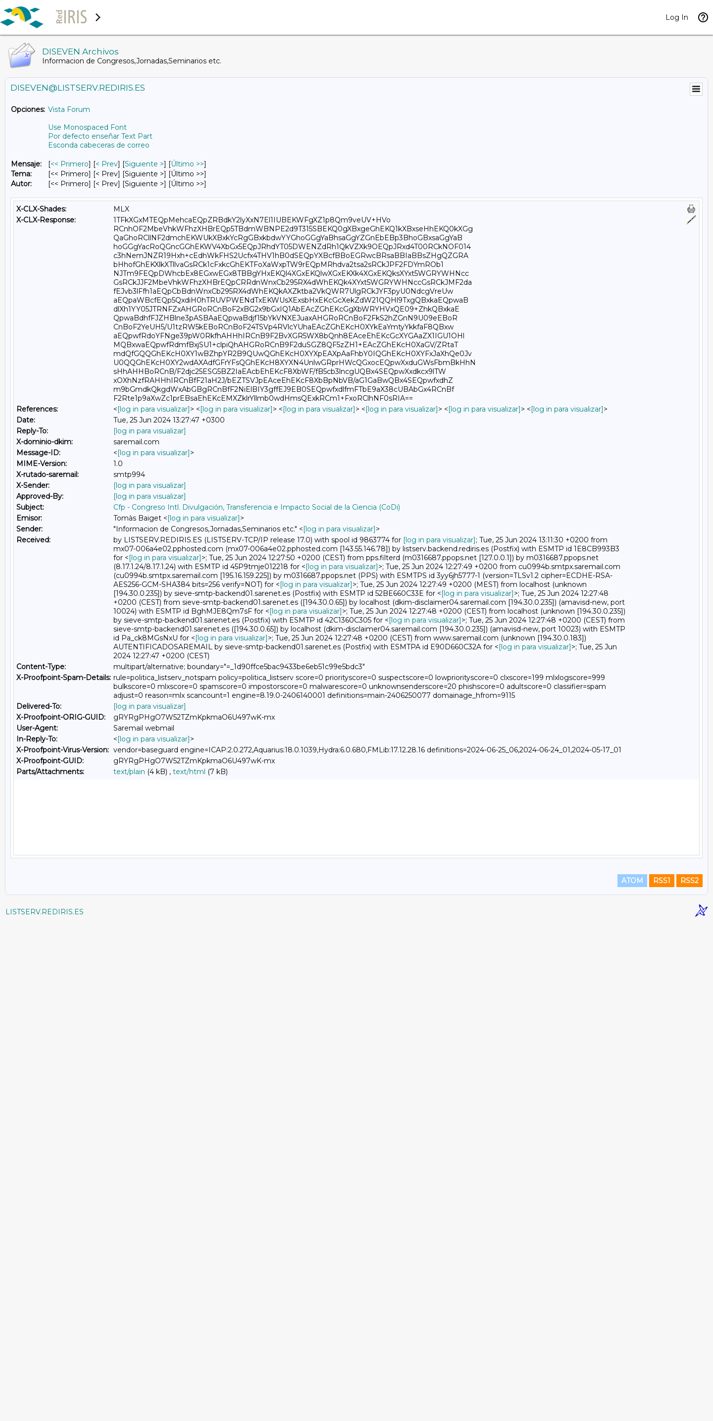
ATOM (632, 1377)
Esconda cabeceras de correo (99, 145)
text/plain (129, 771)
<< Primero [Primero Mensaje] (70, 163)
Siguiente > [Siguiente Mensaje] (144, 163)
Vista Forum (69, 109)
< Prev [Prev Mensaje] (107, 163)
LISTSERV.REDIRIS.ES (44, 1408)
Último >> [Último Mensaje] (187, 163)
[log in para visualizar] (153, 409)
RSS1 (661, 1377)
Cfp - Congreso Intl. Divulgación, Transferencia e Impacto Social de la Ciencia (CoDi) (256, 507)
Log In (676, 17)
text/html (189, 771)
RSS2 (689, 1377)
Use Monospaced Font (87, 127)
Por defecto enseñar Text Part (100, 136)
